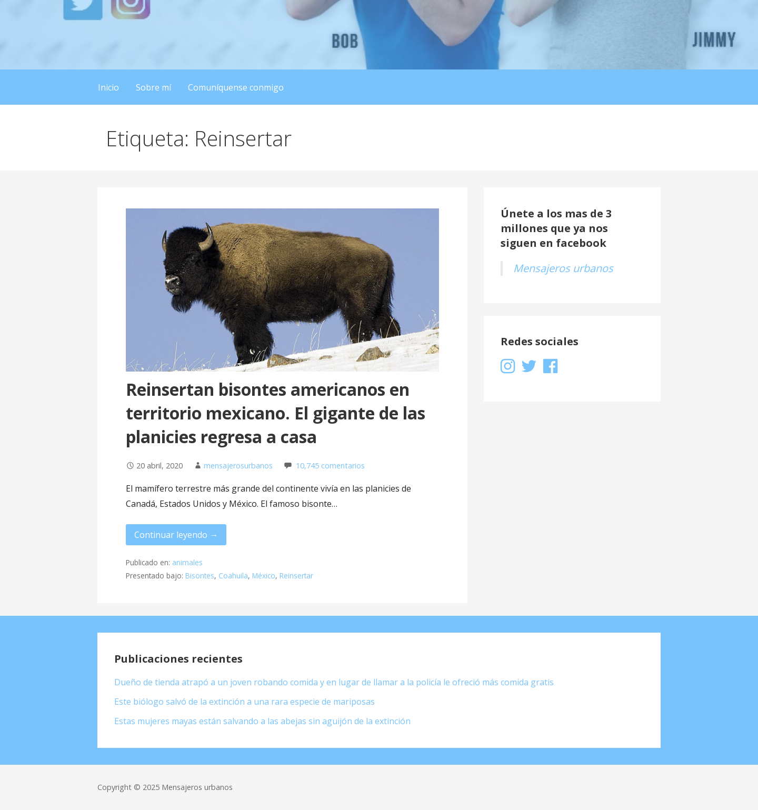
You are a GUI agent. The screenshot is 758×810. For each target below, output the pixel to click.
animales (187, 562)
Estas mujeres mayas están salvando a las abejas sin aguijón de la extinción (262, 721)
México (263, 576)
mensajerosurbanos (238, 466)
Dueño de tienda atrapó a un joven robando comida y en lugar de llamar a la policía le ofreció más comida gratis (334, 682)
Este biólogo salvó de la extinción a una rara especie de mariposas (244, 701)
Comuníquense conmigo (236, 87)
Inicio (108, 87)
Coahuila (233, 576)
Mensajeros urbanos (563, 268)
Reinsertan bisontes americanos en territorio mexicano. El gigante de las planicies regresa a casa (275, 413)
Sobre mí (153, 87)
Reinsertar (296, 576)
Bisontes (199, 576)
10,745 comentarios (330, 466)
